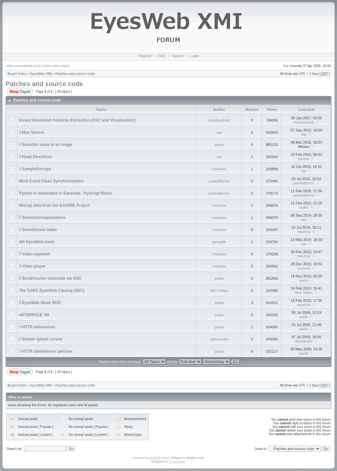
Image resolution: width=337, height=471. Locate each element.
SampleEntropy (36, 169)
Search (178, 56)
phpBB (153, 457)
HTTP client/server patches (47, 351)
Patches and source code (75, 74)
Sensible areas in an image (47, 144)
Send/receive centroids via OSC (52, 278)
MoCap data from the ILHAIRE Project (54, 205)
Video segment (36, 254)
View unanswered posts (23, 66)
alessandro (219, 339)
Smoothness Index (39, 229)
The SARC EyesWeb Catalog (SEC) (51, 290)
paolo (219, 145)
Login (194, 56)
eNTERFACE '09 (34, 315)
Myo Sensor (33, 132)
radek (303, 207)
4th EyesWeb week (36, 242)
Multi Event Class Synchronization (51, 181)
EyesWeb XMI (41, 74)
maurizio (219, 169)
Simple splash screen (42, 339)
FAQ (162, 56)
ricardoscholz (219, 120)
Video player (33, 266)
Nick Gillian (219, 291)
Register (145, 56)
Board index (17, 74)
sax (219, 132)
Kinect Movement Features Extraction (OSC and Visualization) (77, 120)
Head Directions (37, 156)
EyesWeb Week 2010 (41, 302)
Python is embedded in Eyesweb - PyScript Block (65, 193)
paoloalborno (219, 181)
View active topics (57, 66)
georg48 (219, 242)
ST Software (176, 461)
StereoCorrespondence (44, 217)
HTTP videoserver (39, 327)
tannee (303, 159)
